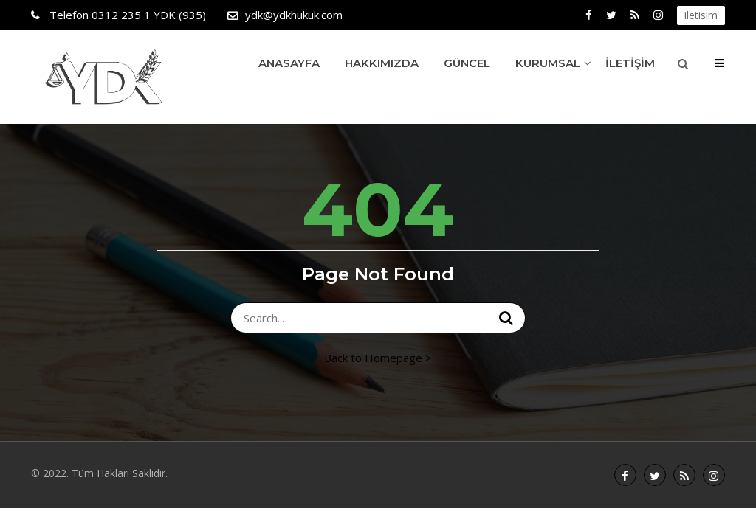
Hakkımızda (382, 63)
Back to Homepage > (378, 357)
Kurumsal (547, 63)
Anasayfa (289, 63)
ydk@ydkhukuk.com (294, 14)
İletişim (630, 63)
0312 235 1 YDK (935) (126, 14)
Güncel (467, 63)
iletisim (701, 15)
